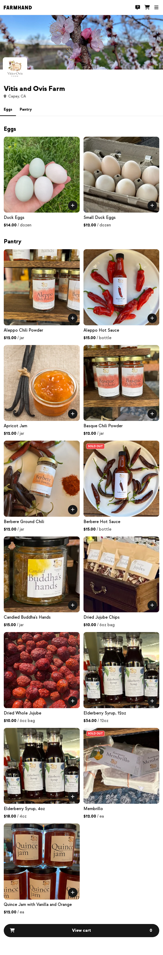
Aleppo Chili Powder (23, 330)
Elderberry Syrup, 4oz (24, 808)
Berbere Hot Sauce (101, 521)
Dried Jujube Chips (101, 617)
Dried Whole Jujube (22, 713)
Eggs (8, 109)
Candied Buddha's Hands (27, 617)
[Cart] (147, 7)
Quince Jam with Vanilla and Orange (38, 904)
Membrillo (93, 808)
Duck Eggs (14, 217)
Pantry (26, 109)
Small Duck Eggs (99, 217)
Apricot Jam (15, 426)
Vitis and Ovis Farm (34, 89)
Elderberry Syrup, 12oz (104, 713)
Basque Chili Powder (103, 426)
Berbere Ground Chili (24, 521)
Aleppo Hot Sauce (101, 330)
